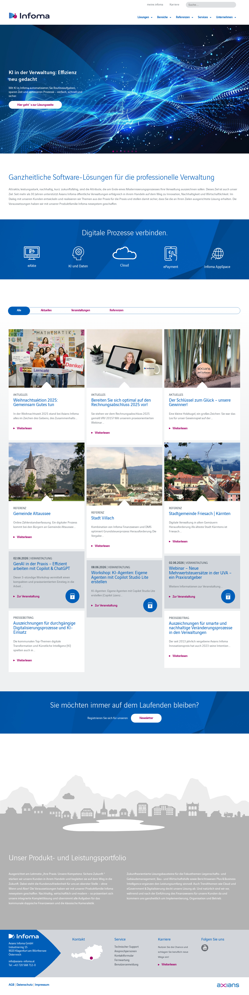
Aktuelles (46, 310)
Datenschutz (24, 984)
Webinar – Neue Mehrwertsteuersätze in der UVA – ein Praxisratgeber (200, 572)
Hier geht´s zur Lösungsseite (35, 104)
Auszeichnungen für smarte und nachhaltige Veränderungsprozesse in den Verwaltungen (200, 627)
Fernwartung (121, 960)
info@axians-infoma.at (21, 961)
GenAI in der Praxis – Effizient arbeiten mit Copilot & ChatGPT (41, 565)
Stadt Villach (102, 518)
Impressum (42, 984)
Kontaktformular (124, 955)
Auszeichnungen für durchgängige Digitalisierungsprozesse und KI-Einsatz (44, 627)
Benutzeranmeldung (126, 964)
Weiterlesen (24, 428)
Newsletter (146, 718)
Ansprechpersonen (125, 951)
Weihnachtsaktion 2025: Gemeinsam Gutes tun (35, 402)
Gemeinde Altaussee (31, 513)
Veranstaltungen (80, 310)
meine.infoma (155, 4)
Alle (19, 310)
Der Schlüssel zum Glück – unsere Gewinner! (200, 402)
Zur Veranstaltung (28, 596)
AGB (11, 984)
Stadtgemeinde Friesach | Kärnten (199, 513)
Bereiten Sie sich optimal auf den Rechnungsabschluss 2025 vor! (121, 402)
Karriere (174, 4)
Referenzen (116, 310)
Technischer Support (126, 946)
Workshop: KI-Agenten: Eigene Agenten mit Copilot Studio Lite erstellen (119, 576)
